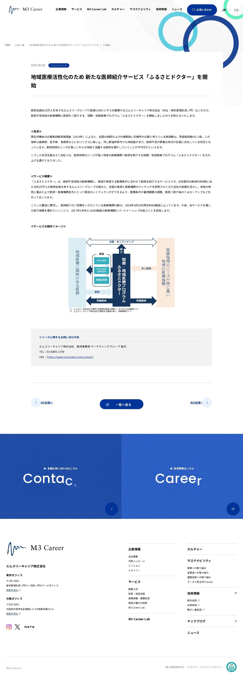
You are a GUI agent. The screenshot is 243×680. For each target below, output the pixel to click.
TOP (7, 45)
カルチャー (118, 9)
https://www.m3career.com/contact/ (70, 357)
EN (236, 10)
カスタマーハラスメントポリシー (205, 668)
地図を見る (12, 591)
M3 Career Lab (96, 9)
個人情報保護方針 (175, 668)
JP (224, 10)
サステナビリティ (140, 9)
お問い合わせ (204, 9)
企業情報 (61, 9)
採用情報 (161, 9)
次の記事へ (191, 404)
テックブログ (196, 622)
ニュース (177, 9)
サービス (76, 9)
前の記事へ (52, 404)
